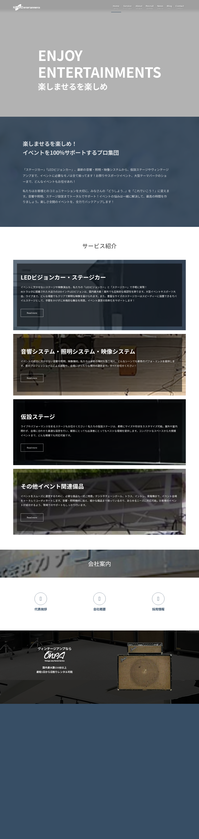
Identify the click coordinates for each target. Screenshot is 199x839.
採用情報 (78, 722)
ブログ (77, 736)
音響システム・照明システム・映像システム (39, 735)
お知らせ (78, 729)
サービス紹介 (21, 722)
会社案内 (78, 714)
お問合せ (78, 743)
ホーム (18, 714)
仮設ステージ (23, 742)
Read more (32, 313)
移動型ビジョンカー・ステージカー (34, 729)
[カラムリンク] (40, 604)
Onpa (20, 756)
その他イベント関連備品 (29, 749)
